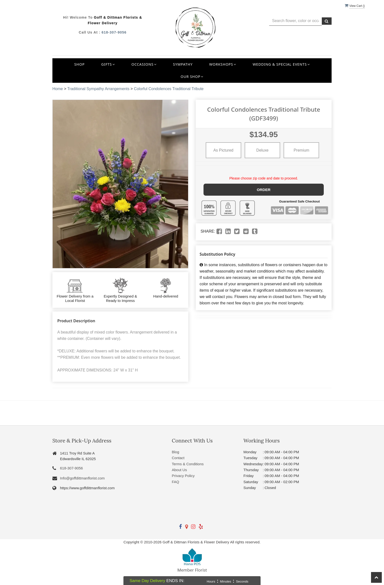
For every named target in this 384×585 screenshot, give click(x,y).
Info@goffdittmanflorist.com (82, 478)
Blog (175, 452)
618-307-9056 (114, 32)
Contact (178, 458)
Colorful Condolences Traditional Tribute (169, 89)
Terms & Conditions (188, 464)
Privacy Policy (183, 476)
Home (57, 89)
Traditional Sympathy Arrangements (98, 89)
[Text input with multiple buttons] (295, 21)
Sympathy (183, 64)
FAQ (175, 482)
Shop (79, 64)
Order (263, 189)
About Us (179, 470)
